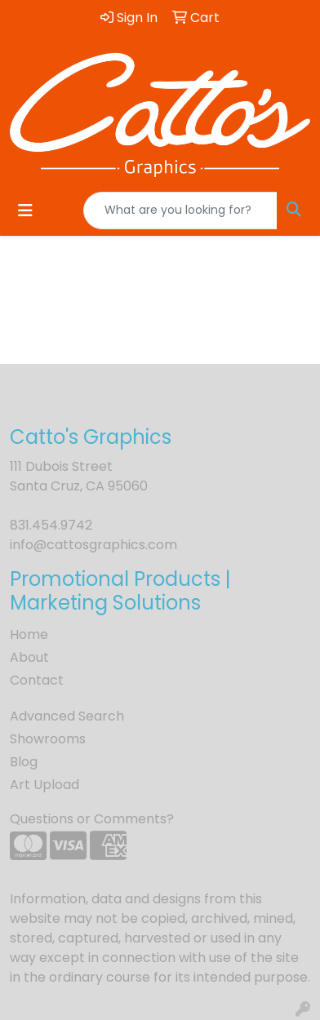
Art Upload (44, 784)
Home (29, 634)
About (29, 657)
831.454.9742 (51, 525)
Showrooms (48, 739)
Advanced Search (67, 716)
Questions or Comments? (92, 818)
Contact (37, 680)
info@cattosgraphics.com (93, 544)
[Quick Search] (180, 210)
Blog (24, 761)
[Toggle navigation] (25, 210)
